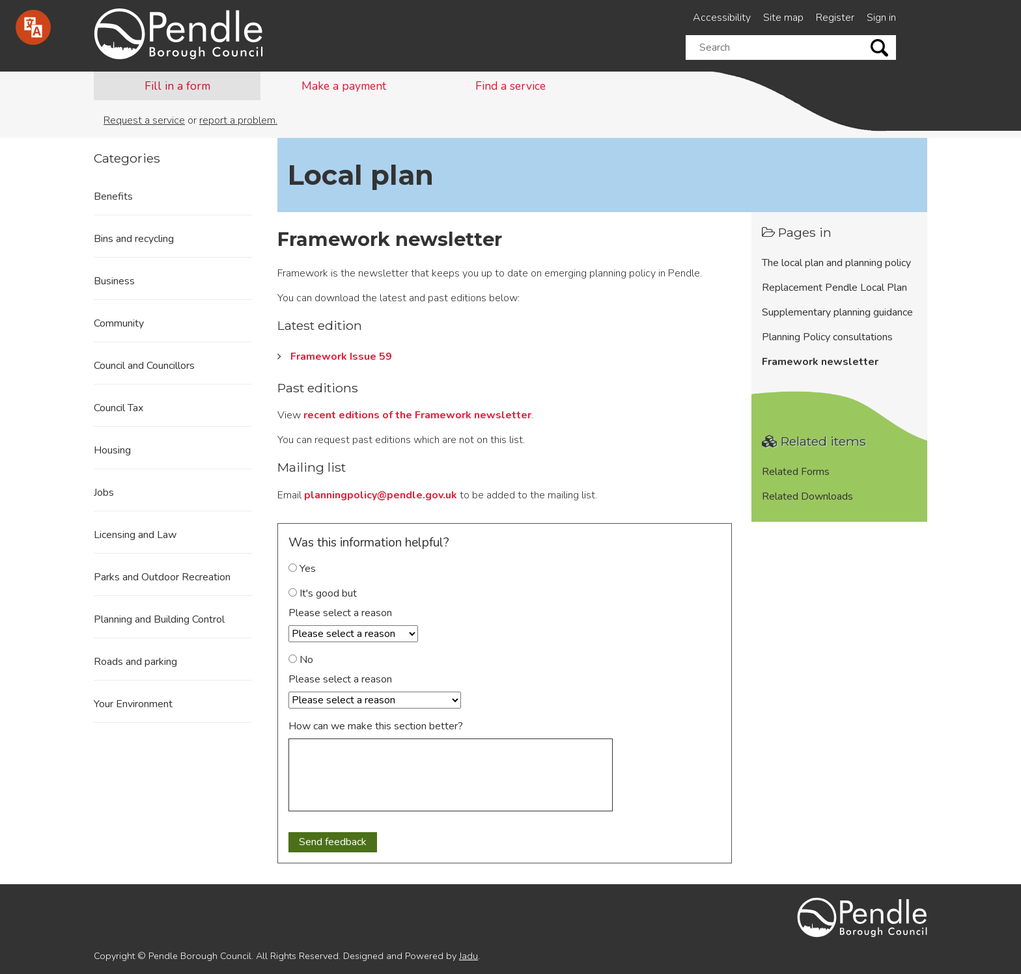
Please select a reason (340, 613)
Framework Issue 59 (341, 356)
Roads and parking (135, 662)
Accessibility (722, 17)
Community (119, 323)
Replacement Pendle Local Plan (834, 287)
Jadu (468, 955)
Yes (302, 568)
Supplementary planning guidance (837, 312)
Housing (112, 450)
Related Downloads (807, 496)
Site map (783, 17)
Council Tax (118, 408)
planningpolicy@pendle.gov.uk (380, 495)
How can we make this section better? (375, 726)
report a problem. (238, 120)
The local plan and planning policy (836, 263)
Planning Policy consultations (827, 337)
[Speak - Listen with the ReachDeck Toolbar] (33, 27)
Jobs (104, 492)
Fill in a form (177, 86)
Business (114, 281)
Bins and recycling (134, 239)
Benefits (113, 196)
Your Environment (133, 704)
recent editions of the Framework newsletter (417, 415)
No (300, 660)
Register (835, 17)
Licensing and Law (135, 535)
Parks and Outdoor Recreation (162, 577)
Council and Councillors (144, 365)
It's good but (322, 593)
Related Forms (796, 472)
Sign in (881, 17)
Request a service (144, 120)
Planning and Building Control (159, 619)
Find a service (510, 86)
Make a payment (343, 86)
